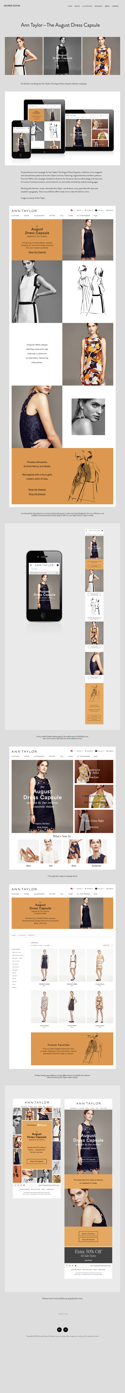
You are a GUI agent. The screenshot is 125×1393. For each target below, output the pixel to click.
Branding (98, 6)
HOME (70, 6)
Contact (115, 6)
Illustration (87, 6)
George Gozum (12, 5)
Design (77, 6)
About (107, 6)
